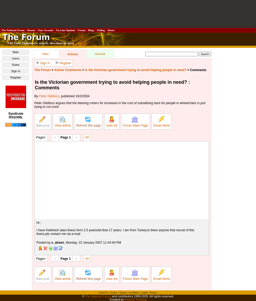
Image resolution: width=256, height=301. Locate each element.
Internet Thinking (135, 299)
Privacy (153, 292)
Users (16, 58)
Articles (73, 54)
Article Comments (67, 70)
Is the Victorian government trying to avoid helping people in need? (136, 70)
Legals (144, 292)
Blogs (91, 30)
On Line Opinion (65, 30)
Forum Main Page (135, 121)
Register (15, 77)
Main (16, 52)
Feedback (133, 292)
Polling (101, 30)
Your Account (45, 30)
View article (63, 121)
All (87, 137)
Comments (198, 70)
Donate (31, 30)
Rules (15, 64)
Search (114, 292)
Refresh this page (88, 121)
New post (42, 121)
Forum (81, 30)
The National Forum (13, 30)
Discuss (123, 292)
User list (111, 121)
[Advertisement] (128, 14)
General (100, 53)
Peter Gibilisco (49, 96)
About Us (103, 292)
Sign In (15, 71)
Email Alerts (161, 121)
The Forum (42, 70)
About (111, 30)
